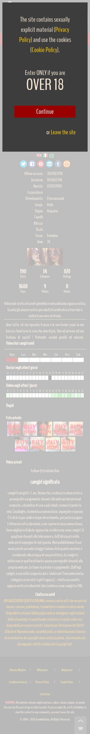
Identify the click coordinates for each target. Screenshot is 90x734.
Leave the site (63, 132)
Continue (45, 111)
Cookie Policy (44, 49)
